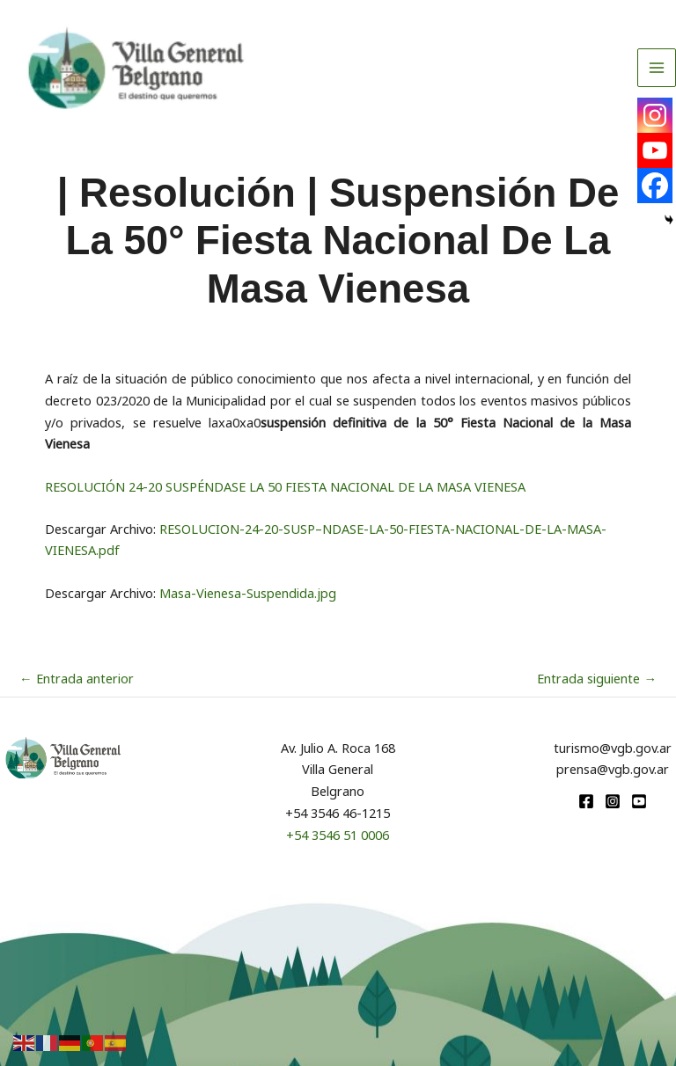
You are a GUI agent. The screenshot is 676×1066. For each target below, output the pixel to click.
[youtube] (639, 801)
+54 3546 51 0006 (337, 834)
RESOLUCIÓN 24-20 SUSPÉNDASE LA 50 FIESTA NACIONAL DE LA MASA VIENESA (285, 486)
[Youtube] (654, 150)
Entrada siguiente (597, 678)
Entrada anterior (76, 678)
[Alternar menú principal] (656, 67)
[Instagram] (654, 115)
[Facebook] (654, 185)
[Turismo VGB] (136, 68)
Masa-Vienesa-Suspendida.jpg (247, 593)
